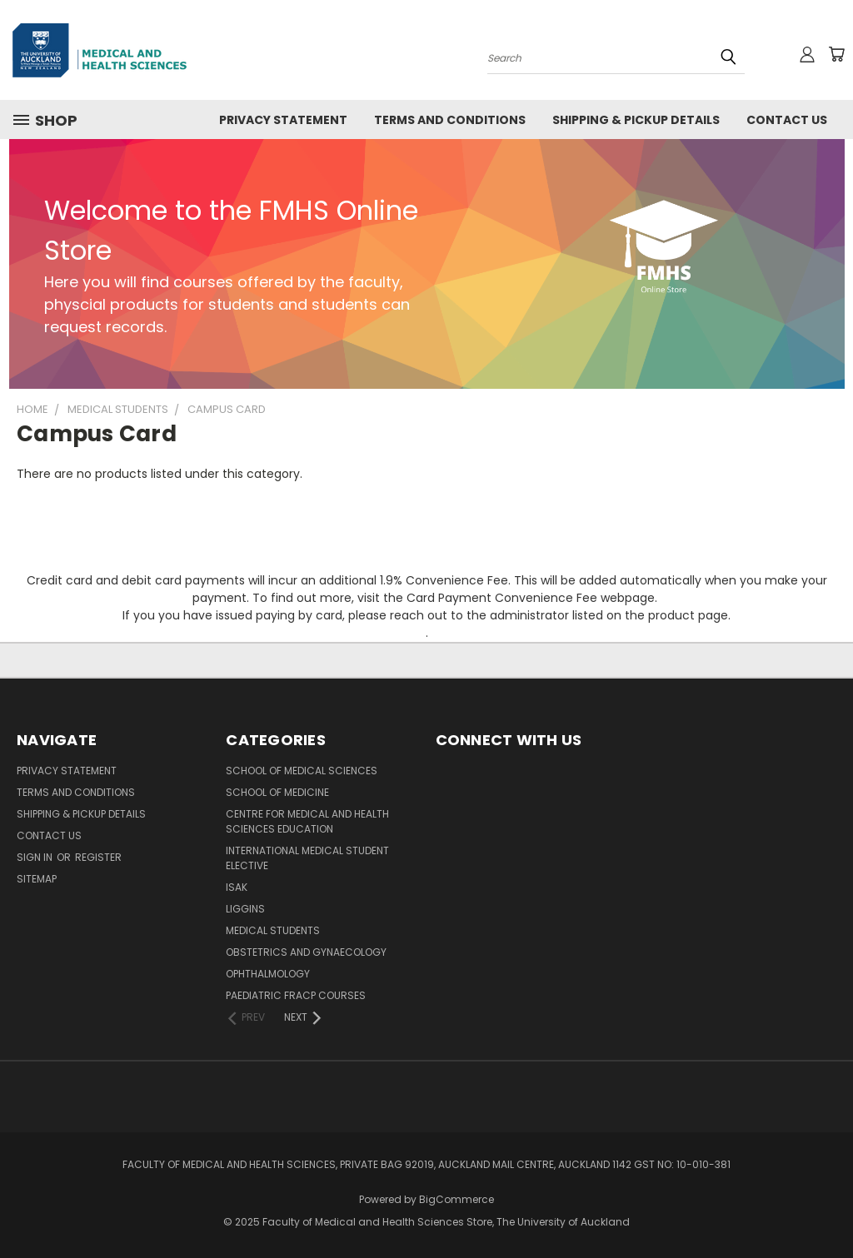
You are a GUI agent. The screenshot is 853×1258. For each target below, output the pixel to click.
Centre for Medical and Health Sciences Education (307, 821)
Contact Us (786, 120)
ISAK (236, 887)
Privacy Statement (283, 120)
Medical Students (273, 930)
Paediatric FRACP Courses (296, 995)
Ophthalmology (268, 974)
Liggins (245, 909)
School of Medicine (277, 792)
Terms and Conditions (450, 120)
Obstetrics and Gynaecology (306, 952)
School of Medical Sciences (301, 770)
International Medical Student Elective (307, 858)
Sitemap (37, 879)
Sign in (36, 857)
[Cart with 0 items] (836, 54)
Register (98, 857)
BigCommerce (456, 1199)
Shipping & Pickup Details (636, 120)
